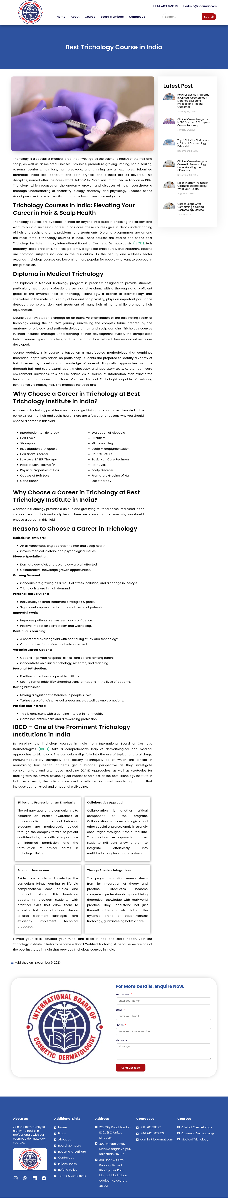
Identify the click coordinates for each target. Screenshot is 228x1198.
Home (61, 17)
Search (209, 17)
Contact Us (137, 17)
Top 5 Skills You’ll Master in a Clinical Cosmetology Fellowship (193, 143)
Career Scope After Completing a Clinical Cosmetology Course (190, 207)
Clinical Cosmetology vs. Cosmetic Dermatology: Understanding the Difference (192, 166)
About (75, 17)
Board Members (112, 17)
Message (121, 1040)
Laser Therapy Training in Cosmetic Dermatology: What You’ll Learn (193, 186)
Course (90, 17)
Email (119, 1009)
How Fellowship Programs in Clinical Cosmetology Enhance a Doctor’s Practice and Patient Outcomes (193, 101)
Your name (123, 994)
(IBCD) (138, 243)
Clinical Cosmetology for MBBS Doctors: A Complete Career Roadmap (193, 122)
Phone (120, 1025)
